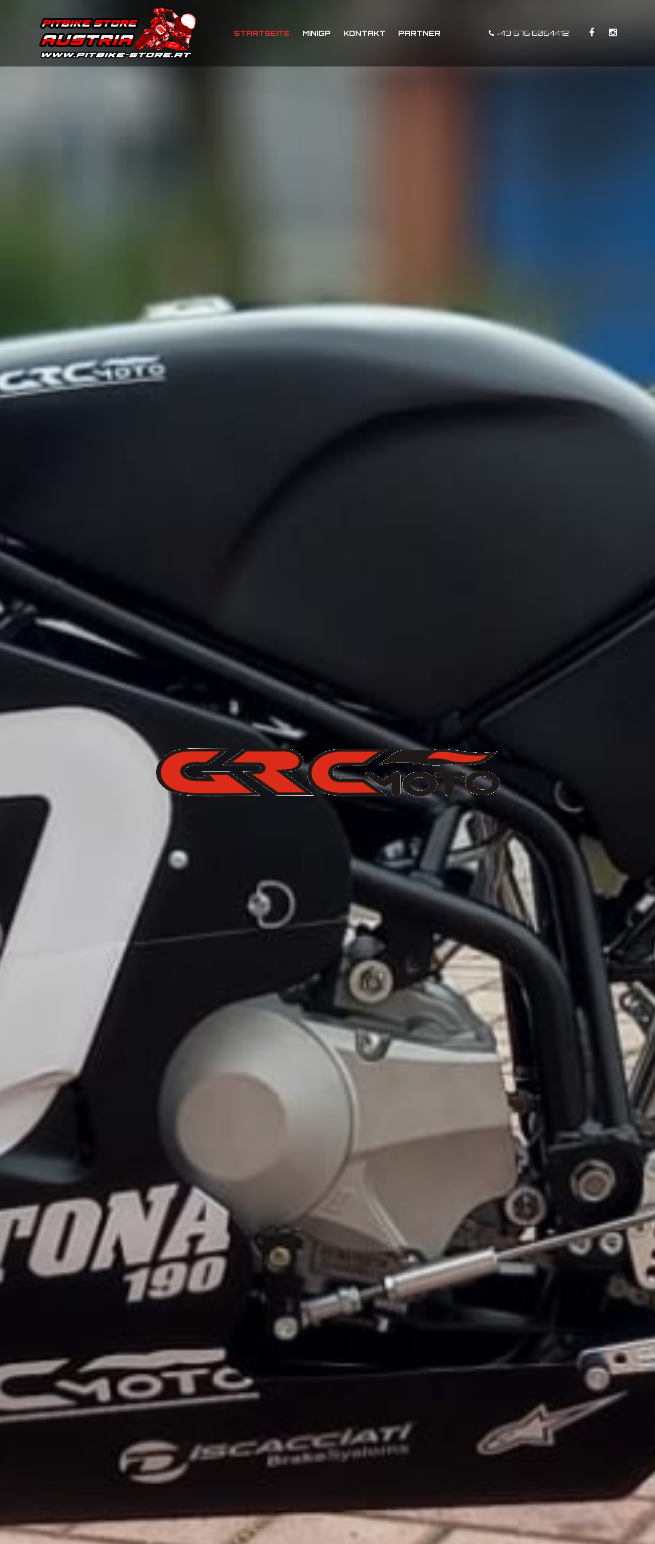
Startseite (262, 33)
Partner (419, 33)
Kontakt (364, 33)
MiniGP (316, 33)
